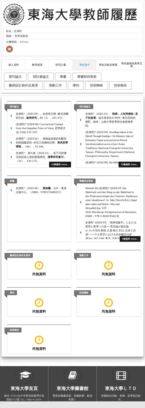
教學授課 (37, 64)
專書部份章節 (86, 77)
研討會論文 (41, 77)
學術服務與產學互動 (131, 65)
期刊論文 (15, 77)
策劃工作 (55, 85)
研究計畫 (61, 64)
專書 (63, 77)
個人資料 (13, 64)
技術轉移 (96, 85)
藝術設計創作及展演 (23, 85)
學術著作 (84, 64)
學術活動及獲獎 (108, 64)
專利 (76, 85)
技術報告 (120, 85)
